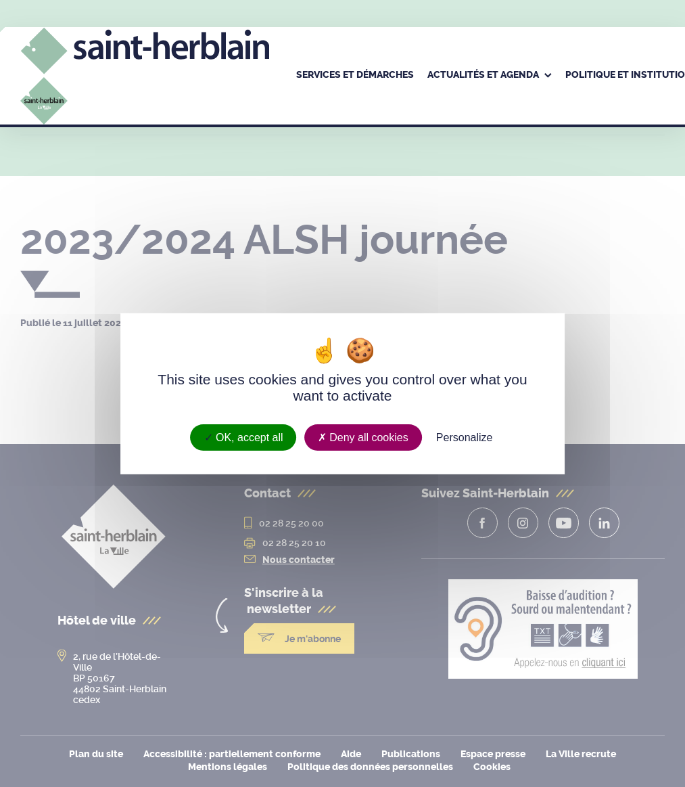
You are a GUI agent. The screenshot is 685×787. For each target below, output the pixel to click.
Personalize (464, 437)
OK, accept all (243, 437)
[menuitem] (355, 76)
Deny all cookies (363, 437)
